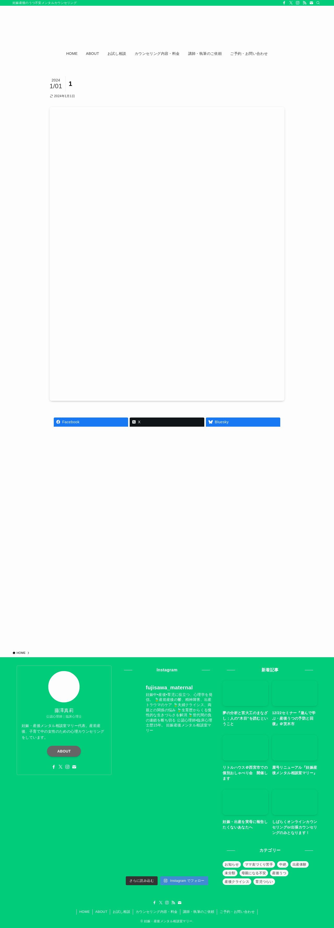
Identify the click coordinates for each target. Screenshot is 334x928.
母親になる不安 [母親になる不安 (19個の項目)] (254, 873)
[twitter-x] (291, 3)
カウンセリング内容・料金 (157, 912)
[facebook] (284, 3)
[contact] (311, 3)
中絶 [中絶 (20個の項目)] (282, 864)
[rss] (304, 3)
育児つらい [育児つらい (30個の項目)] (264, 882)
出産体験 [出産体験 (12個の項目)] (300, 864)
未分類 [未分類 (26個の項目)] (230, 873)
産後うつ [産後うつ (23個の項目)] (279, 873)
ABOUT (64, 751)
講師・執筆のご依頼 (198, 912)
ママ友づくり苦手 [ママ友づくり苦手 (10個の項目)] (259, 864)
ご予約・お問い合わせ (237, 912)
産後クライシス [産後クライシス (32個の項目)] (237, 882)
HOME (84, 912)
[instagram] (297, 3)
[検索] (318, 3)
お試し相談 (121, 912)
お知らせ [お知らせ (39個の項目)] (232, 864)
